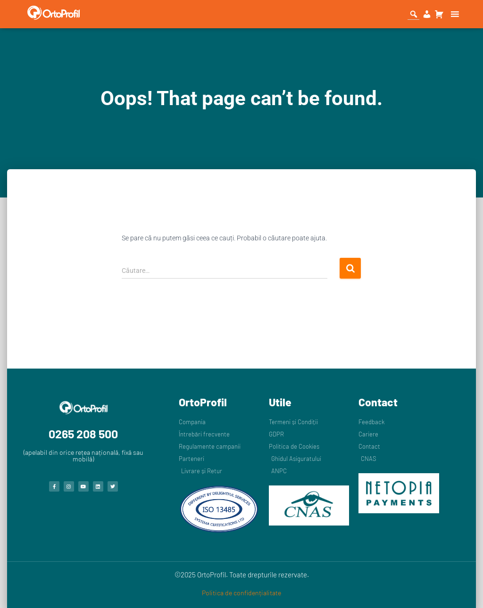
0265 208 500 (83, 434)
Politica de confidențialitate (241, 593)
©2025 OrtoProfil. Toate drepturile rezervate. (242, 574)
